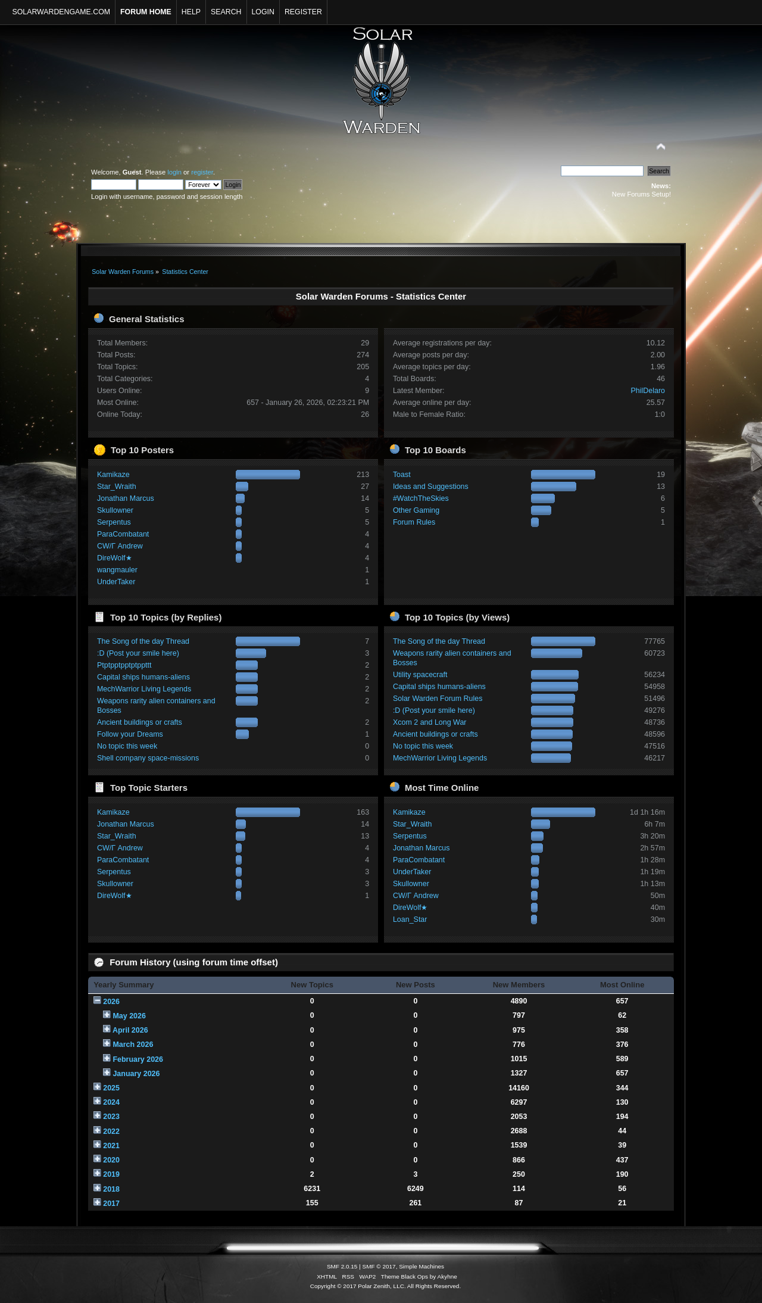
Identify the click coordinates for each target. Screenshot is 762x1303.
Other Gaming (416, 510)
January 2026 (136, 1074)
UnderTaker (116, 582)
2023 (111, 1116)
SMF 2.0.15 (342, 1266)
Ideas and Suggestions (431, 486)
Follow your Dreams (130, 734)
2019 (111, 1174)
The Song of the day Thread (143, 641)
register (202, 172)
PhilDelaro (648, 390)
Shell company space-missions (148, 758)
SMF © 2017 (379, 1266)
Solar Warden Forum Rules (438, 698)
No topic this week (127, 746)
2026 (111, 1001)
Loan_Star (410, 919)
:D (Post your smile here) (138, 653)
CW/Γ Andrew (120, 546)
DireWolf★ (114, 558)
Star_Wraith (116, 486)
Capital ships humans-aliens (143, 677)
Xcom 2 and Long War (430, 722)
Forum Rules (414, 522)
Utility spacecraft (420, 675)
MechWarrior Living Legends (144, 689)
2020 (111, 1160)
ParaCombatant (123, 534)
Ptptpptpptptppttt (124, 665)
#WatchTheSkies (421, 498)
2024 (111, 1102)
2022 (111, 1131)
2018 (111, 1189)
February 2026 (138, 1059)
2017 (111, 1203)
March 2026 (133, 1044)
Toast (402, 474)
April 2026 (130, 1030)
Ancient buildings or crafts (139, 722)
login (174, 172)
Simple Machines (421, 1266)
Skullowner (115, 510)
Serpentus (114, 522)
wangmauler (117, 570)
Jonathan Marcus (125, 498)
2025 (111, 1088)
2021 (111, 1146)
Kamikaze (113, 474)
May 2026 (129, 1016)
